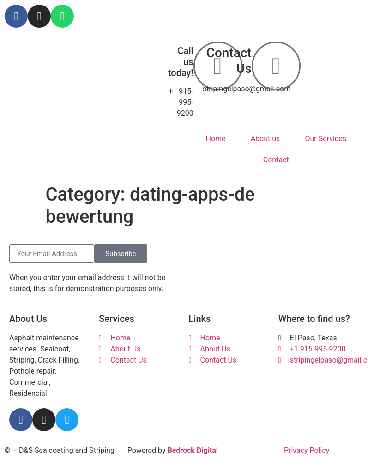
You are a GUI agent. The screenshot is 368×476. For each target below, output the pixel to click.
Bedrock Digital (192, 450)
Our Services (325, 138)
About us (265, 138)
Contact (276, 159)
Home (216, 138)
